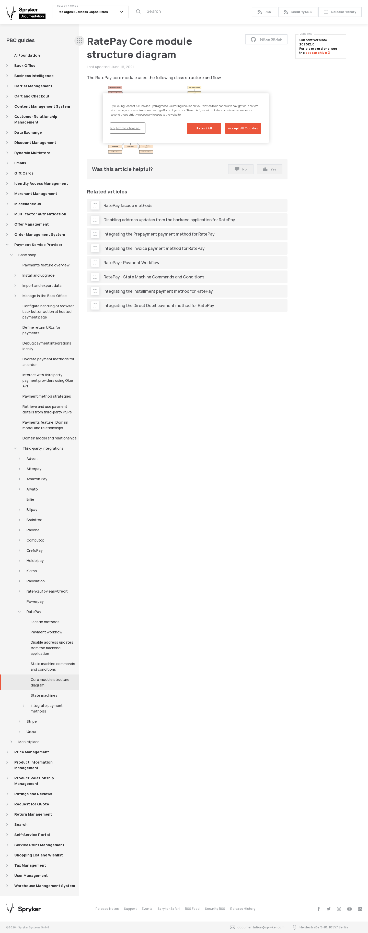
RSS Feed (192, 908)
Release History (340, 12)
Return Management (33, 814)
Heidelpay (35, 560)
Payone (33, 529)
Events (147, 908)
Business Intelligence (34, 75)
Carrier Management (33, 85)
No (241, 169)
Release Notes (107, 908)
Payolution (36, 581)
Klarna (32, 570)
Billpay (32, 509)
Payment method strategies (46, 396)
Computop (35, 540)
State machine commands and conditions (53, 666)
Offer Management (31, 224)
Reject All (204, 128)
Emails (20, 163)
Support (130, 908)
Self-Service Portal (32, 834)
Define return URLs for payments (41, 330)
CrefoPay (35, 550)
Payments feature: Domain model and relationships (45, 425)
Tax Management (30, 865)
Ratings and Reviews (33, 793)
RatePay (34, 611)
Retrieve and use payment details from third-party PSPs (47, 409)
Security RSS (298, 12)
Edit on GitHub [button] (266, 39)
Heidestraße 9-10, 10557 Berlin (320, 927)
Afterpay (34, 468)
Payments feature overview (46, 265)
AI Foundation (27, 55)
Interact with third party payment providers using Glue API (47, 380)
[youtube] (349, 909)
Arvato (32, 489)
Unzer (32, 731)
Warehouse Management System (44, 885)
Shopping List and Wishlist (38, 855)
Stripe (32, 721)
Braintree (34, 519)
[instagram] (339, 909)
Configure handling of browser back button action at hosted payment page (48, 311)
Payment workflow (46, 632)
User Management (31, 875)
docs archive (317, 53)
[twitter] (329, 909)
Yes (269, 169)
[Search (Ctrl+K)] (170, 12)
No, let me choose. (125, 128)
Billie (30, 499)
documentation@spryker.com (257, 927)
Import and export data (42, 285)
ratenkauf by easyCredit (47, 591)
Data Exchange (28, 132)
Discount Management (35, 142)
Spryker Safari (169, 908)
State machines (44, 695)
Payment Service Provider (38, 244)
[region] (186, 118)
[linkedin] (360, 909)
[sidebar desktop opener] (79, 41)
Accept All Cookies (243, 128)
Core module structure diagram (50, 682)
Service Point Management (39, 844)
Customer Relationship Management (35, 119)
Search (21, 824)
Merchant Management (35, 193)
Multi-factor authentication (40, 214)
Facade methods (45, 621)
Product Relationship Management (34, 781)
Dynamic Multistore (32, 152)
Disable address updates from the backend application (52, 648)
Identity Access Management (41, 183)
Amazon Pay (37, 478)
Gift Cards (23, 173)
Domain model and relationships (49, 438)
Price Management (31, 752)
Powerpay (35, 601)
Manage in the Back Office (44, 295)
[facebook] (318, 909)
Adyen (32, 458)
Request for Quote (31, 804)
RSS (264, 12)
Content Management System (42, 106)
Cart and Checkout (32, 96)
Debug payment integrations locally (46, 346)
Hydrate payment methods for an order (48, 362)
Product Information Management (33, 765)
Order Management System (39, 234)
